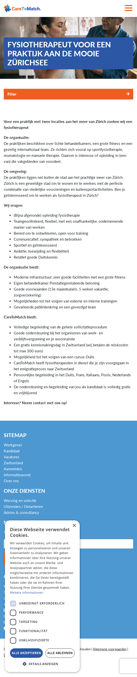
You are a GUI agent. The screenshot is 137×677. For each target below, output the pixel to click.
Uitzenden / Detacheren (23, 506)
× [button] (74, 526)
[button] (42, 664)
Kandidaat (12, 451)
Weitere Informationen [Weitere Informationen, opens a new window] (26, 592)
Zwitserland (13, 463)
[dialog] (42, 596)
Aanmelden (13, 469)
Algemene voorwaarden (110, 649)
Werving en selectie (20, 500)
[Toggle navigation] (128, 8)
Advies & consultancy (21, 512)
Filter (11, 94)
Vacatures (11, 457)
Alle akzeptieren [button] (26, 653)
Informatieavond (17, 475)
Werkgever (13, 445)
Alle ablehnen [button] (60, 653)
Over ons (11, 481)
